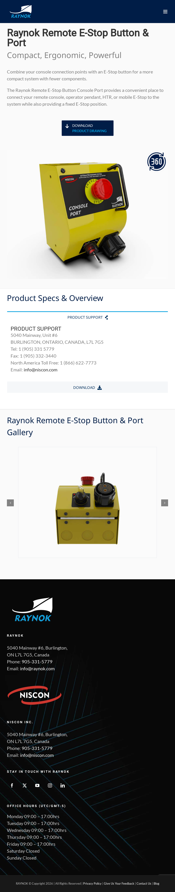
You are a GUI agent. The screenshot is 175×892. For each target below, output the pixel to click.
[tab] (87, 317)
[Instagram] (50, 785)
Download (92, 128)
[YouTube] (37, 785)
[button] (10, 502)
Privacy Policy (92, 883)
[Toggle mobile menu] (165, 11)
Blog (156, 883)
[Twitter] (25, 785)
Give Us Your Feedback (119, 883)
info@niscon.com (40, 369)
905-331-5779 (37, 661)
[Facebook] (12, 785)
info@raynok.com (37, 668)
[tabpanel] (87, 352)
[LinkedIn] (63, 785)
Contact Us (144, 883)
